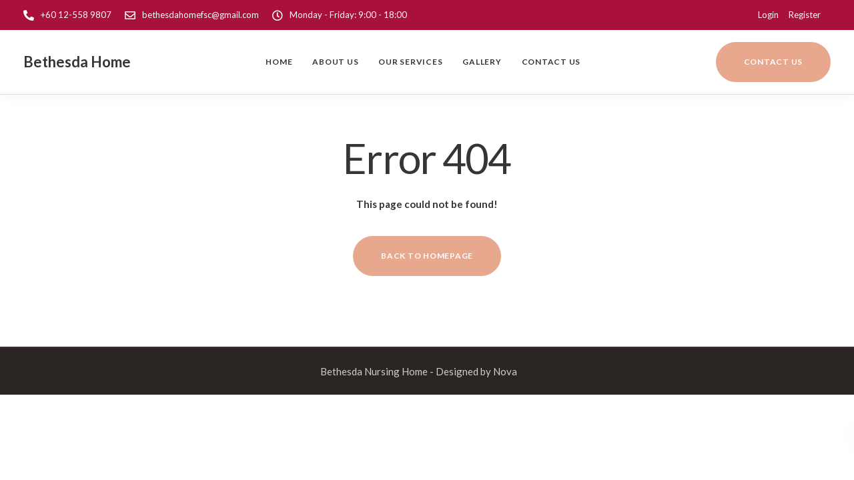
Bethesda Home (77, 62)
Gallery (481, 62)
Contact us (773, 62)
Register (805, 14)
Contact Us (551, 62)
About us (335, 62)
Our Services (410, 62)
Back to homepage (427, 256)
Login (768, 14)
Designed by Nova (476, 371)
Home (279, 62)
